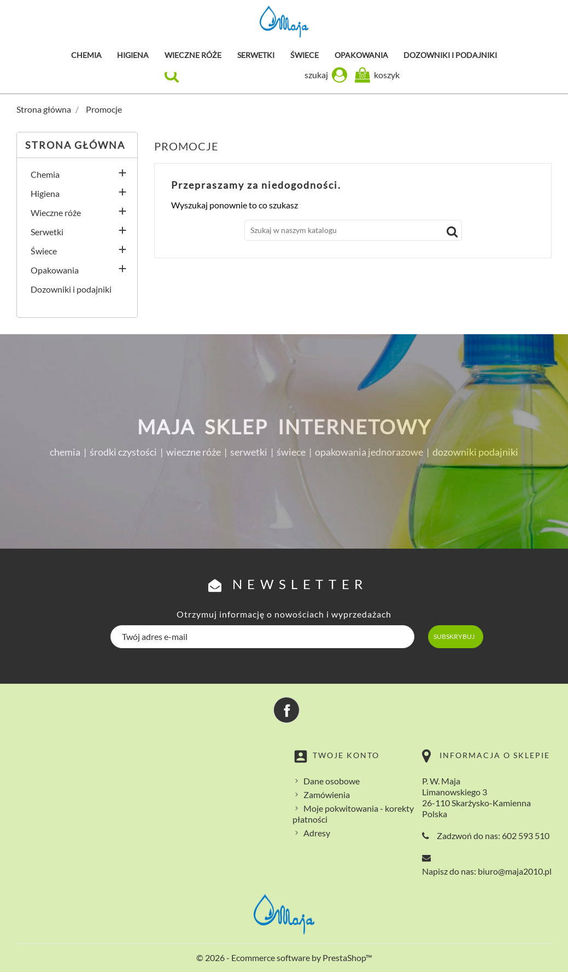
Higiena (133, 55)
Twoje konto (346, 755)
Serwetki (255, 55)
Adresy (316, 833)
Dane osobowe (331, 781)
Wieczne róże (193, 55)
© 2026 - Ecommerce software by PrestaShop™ (284, 957)
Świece (304, 55)
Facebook (286, 710)
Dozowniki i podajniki (450, 55)
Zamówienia (326, 794)
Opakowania (361, 55)
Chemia (86, 55)
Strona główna (75, 145)
